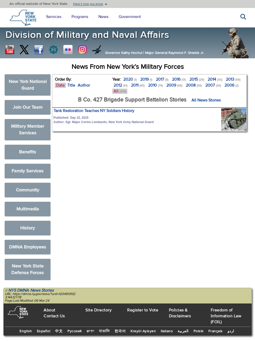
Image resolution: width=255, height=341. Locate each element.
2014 (215, 79)
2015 (196, 79)
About (49, 310)
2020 (130, 79)
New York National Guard (28, 85)
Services (53, 16)
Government (130, 16)
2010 (155, 85)
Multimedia (27, 209)
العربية (183, 331)
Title (71, 85)
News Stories (42, 290)
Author (84, 85)
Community (27, 190)
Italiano (167, 331)
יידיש (90, 331)
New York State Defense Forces (27, 269)
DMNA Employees (27, 247)
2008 (194, 85)
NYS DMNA (18, 290)
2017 (162, 79)
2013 (233, 79)
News (103, 16)
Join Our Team (28, 107)
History (27, 228)
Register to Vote (142, 310)
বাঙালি (104, 331)
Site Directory (98, 310)
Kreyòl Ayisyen (143, 331)
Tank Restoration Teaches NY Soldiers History (94, 110)
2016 (179, 79)
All (120, 91)
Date (60, 85)
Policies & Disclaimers (180, 313)
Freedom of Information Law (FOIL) (226, 316)
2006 (232, 85)
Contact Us (54, 316)
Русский (74, 331)
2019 (146, 79)
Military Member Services (27, 129)
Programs (80, 16)
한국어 (120, 331)
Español (43, 331)
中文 (59, 331)
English (25, 331)
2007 (213, 85)
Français (215, 331)
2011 (138, 85)
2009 (174, 85)
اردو (231, 331)
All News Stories (206, 100)
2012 (120, 85)
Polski (198, 331)
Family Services (28, 171)
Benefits (27, 152)
